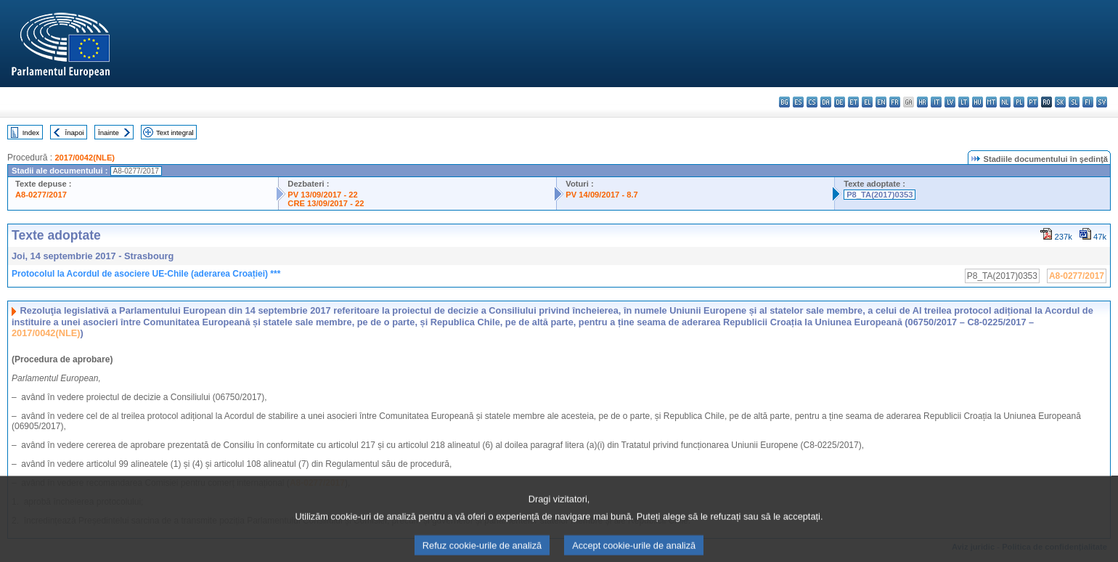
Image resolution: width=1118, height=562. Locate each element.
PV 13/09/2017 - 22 (322, 194)
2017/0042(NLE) (84, 157)
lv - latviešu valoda (949, 102)
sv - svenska (1101, 102)
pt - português (1032, 102)
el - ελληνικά (867, 102)
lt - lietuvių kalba (963, 102)
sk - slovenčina (1060, 102)
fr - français (894, 102)
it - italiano (936, 102)
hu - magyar (977, 102)
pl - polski (1018, 102)
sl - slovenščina (1074, 102)
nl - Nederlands (1005, 102)
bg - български (784, 102)
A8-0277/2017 (41, 194)
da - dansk (825, 102)
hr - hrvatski (922, 102)
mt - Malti (991, 102)
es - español (798, 102)
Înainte (108, 133)
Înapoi (74, 133)
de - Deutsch (839, 102)
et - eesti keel (853, 102)
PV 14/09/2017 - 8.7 (602, 194)
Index (31, 133)
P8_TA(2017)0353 (879, 194)
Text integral (175, 133)
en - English (881, 102)
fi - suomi (1087, 102)
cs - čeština (812, 102)
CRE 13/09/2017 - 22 (325, 203)
